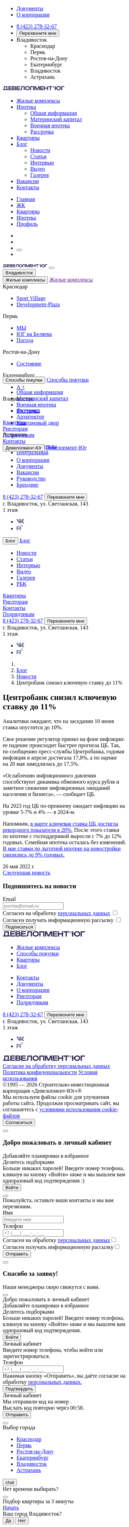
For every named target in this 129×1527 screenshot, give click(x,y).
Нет (22, 1520)
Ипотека (26, 107)
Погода (25, 340)
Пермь (24, 1445)
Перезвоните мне (37, 33)
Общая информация (53, 113)
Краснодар (29, 1439)
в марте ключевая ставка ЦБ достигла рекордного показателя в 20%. (60, 827)
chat (10, 1482)
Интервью (42, 163)
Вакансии (28, 181)
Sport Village (31, 298)
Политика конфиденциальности (40, 1072)
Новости (40, 150)
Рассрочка (42, 132)
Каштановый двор (38, 423)
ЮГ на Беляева (34, 334)
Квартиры (28, 138)
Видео (37, 169)
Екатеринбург (33, 1458)
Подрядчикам (18, 435)
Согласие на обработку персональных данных (56, 1066)
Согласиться (19, 1122)
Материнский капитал (56, 119)
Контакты (28, 187)
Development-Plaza (38, 304)
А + (21, 387)
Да (8, 1520)
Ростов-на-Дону (35, 1451)
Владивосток (19, 272)
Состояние (29, 364)
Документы (30, 8)
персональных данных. (55, 1382)
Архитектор (30, 417)
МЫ (21, 328)
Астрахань (29, 1470)
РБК (21, 584)
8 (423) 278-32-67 (37, 26)
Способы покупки (67, 380)
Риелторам (15, 429)
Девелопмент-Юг (66, 447)
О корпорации (33, 15)
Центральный (33, 452)
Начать (11, 1507)
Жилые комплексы (38, 101)
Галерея (39, 175)
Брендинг (28, 485)
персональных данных (84, 913)
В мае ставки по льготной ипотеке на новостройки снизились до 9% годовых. (62, 852)
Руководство (31, 478)
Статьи (38, 156)
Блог (22, 144)
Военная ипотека (50, 125)
